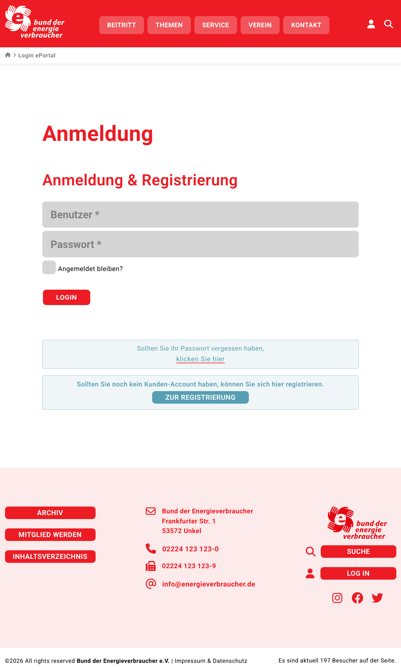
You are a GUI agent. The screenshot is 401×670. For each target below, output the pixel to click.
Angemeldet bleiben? (90, 266)
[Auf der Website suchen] (388, 23)
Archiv (50, 504)
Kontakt (309, 24)
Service (218, 24)
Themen (171, 24)
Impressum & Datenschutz (211, 650)
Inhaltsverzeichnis (50, 547)
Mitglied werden (49, 525)
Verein (263, 24)
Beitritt (124, 24)
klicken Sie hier (200, 352)
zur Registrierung (200, 390)
